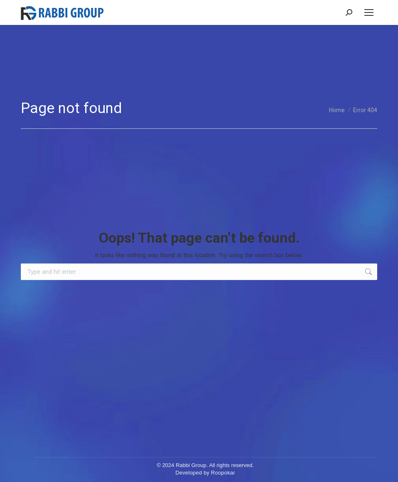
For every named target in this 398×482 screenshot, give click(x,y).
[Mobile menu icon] (369, 12)
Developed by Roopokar (205, 473)
